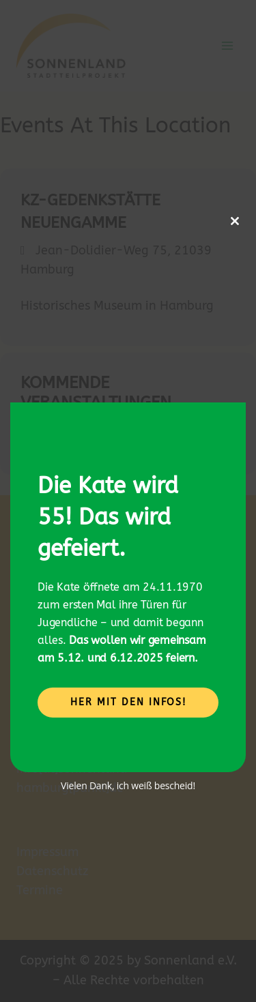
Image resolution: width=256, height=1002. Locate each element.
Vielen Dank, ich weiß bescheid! (128, 785)
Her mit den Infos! (128, 702)
